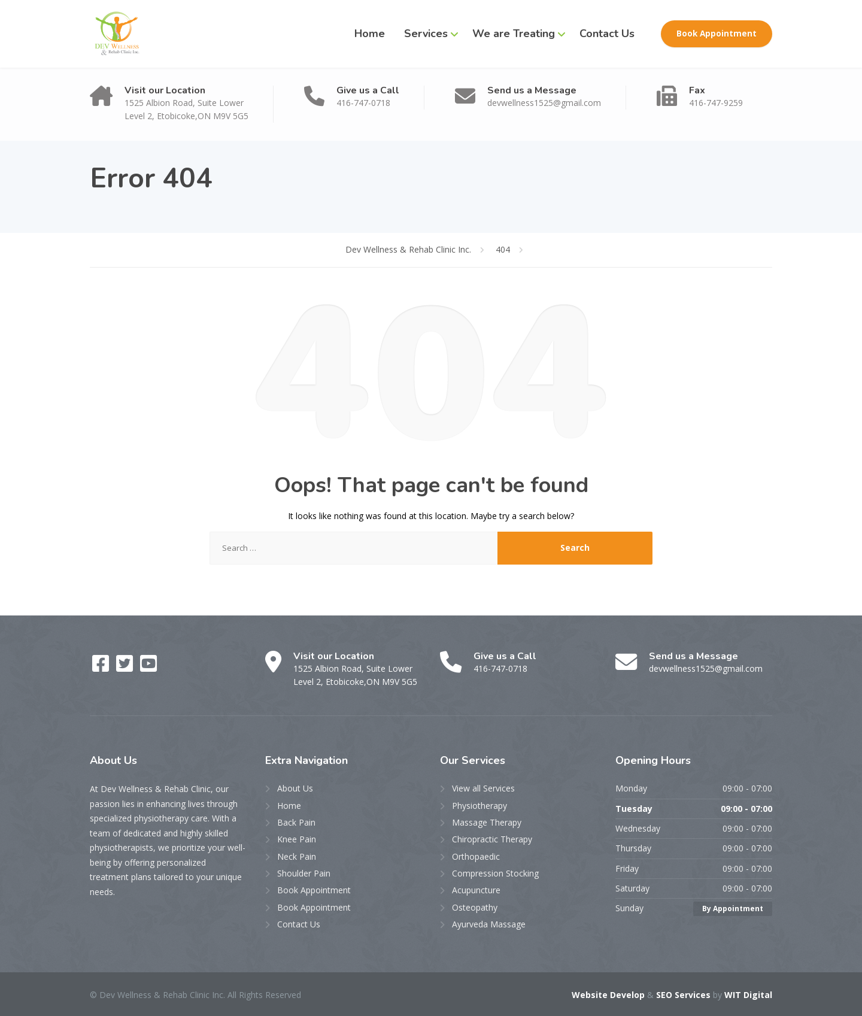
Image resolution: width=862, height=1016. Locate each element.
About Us (295, 788)
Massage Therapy (486, 822)
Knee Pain (296, 839)
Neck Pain (296, 856)
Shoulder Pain (303, 873)
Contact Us (607, 33)
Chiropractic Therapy (492, 839)
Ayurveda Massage (489, 924)
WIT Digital (748, 994)
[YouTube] (148, 667)
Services (426, 33)
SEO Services (683, 994)
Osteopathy (474, 907)
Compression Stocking (495, 873)
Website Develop (608, 994)
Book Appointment (716, 33)
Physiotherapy (479, 805)
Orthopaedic (476, 856)
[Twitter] (125, 667)
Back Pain (296, 822)
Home (369, 33)
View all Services (483, 788)
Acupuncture (476, 890)
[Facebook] (101, 667)
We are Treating (513, 33)
